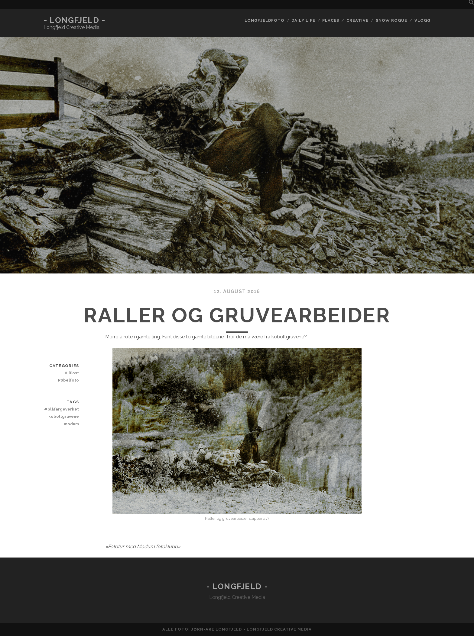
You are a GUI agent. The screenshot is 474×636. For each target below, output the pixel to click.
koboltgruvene (63, 416)
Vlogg (422, 20)
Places (330, 20)
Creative (357, 20)
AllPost (72, 373)
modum (71, 424)
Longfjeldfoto (264, 20)
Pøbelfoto (68, 380)
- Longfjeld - (74, 20)
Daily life (303, 20)
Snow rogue (391, 20)
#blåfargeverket (61, 409)
